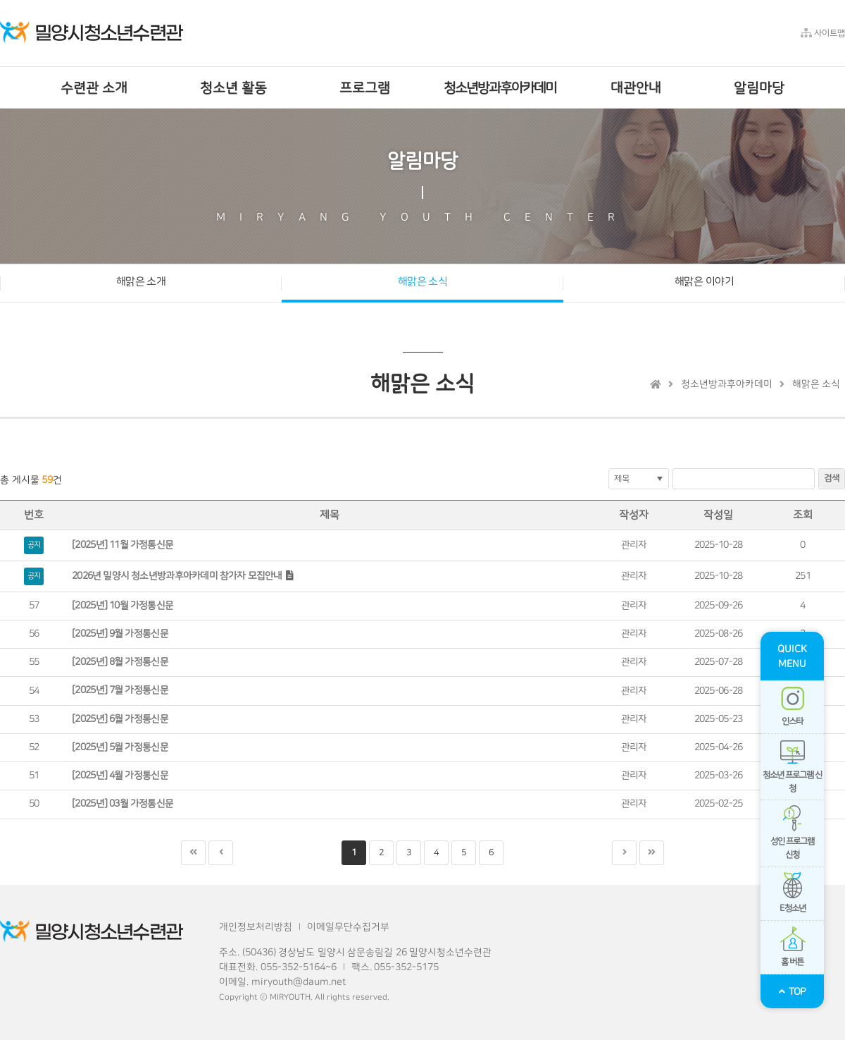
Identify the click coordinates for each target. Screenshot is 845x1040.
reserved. (370, 997)
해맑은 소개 (141, 281)
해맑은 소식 (423, 281)
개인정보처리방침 (255, 927)
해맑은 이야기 (704, 281)
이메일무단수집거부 (348, 927)
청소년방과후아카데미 (726, 384)
